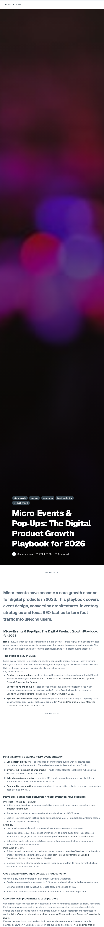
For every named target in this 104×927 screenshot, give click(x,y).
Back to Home (13, 4)
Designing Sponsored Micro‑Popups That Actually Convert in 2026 (39, 695)
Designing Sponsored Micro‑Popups (75, 837)
